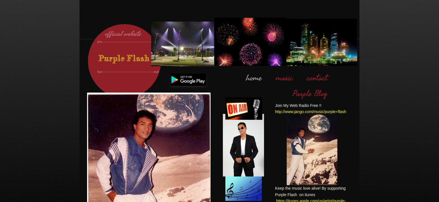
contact (317, 78)
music (284, 78)
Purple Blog (310, 93)
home (254, 78)
